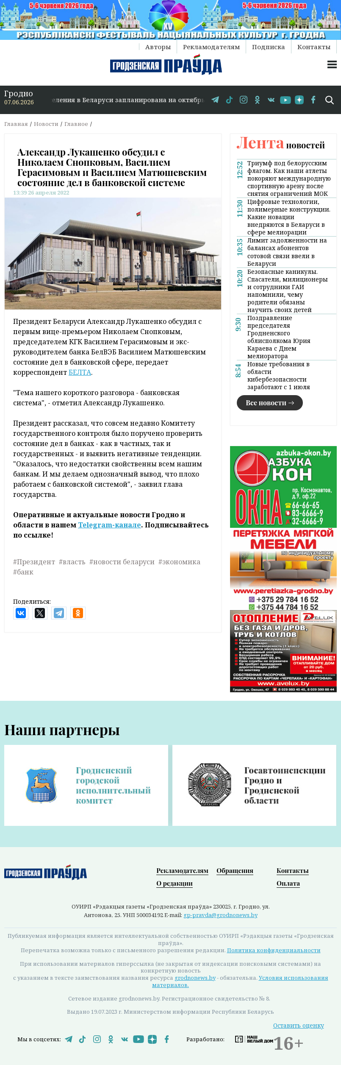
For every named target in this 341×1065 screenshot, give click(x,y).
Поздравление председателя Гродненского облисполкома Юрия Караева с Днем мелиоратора (279, 337)
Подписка (268, 46)
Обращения (234, 870)
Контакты (313, 46)
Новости (46, 124)
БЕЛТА (80, 372)
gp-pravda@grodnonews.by (220, 915)
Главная (16, 124)
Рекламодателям (211, 46)
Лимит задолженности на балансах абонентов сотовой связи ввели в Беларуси (287, 252)
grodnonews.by (195, 977)
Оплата (288, 883)
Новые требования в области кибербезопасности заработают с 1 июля (278, 375)
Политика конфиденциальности (274, 950)
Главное (76, 124)
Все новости (266, 402)
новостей (281, 145)
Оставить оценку (298, 1025)
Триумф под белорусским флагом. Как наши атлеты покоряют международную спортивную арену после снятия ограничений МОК (289, 178)
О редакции (174, 883)
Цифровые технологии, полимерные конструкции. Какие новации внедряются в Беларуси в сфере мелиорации (288, 217)
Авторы (158, 46)
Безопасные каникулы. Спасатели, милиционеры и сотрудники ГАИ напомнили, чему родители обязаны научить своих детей (287, 291)
